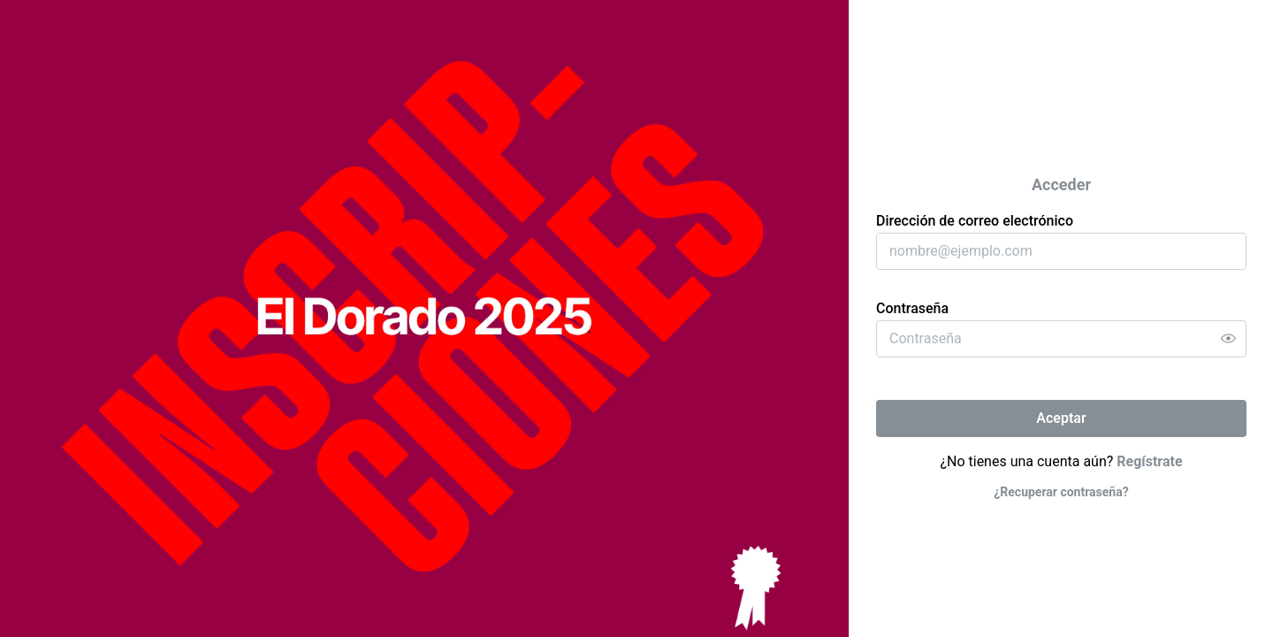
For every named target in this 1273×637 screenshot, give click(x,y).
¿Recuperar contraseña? (1061, 492)
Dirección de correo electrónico (974, 220)
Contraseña (912, 308)
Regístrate (1149, 461)
